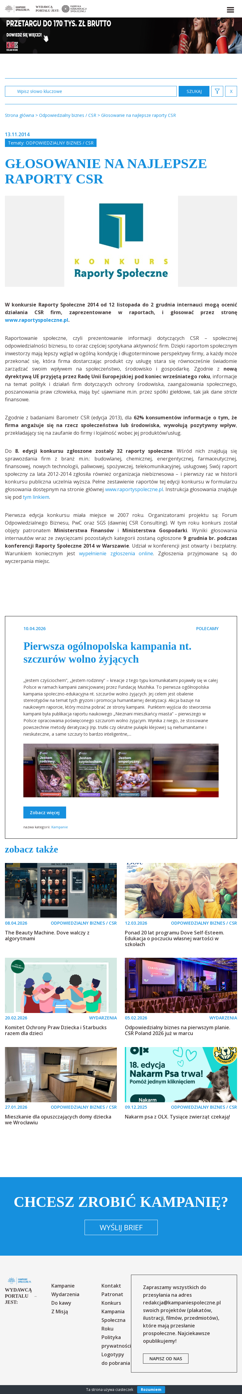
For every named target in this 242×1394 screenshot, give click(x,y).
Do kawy (61, 1303)
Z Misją (59, 1311)
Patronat (112, 1294)
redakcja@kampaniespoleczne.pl (182, 1302)
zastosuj (194, 91)
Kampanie (59, 827)
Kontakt (111, 1285)
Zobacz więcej (45, 812)
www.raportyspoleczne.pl (134, 489)
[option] (121, 241)
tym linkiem (36, 497)
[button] (230, 8)
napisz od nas (165, 1358)
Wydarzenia (65, 1294)
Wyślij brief (121, 1227)
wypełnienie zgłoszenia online (116, 553)
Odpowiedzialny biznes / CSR (59, 143)
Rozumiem (151, 1389)
